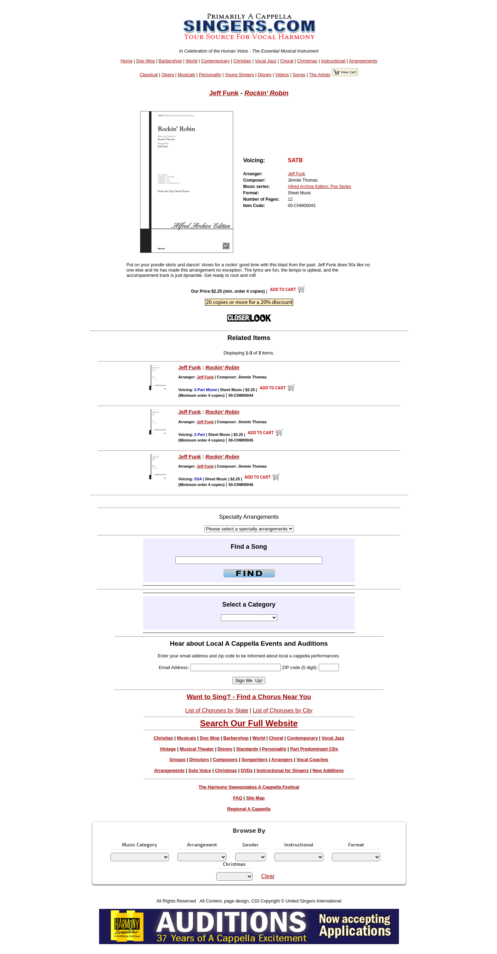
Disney (265, 74)
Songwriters (255, 759)
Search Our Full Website (249, 723)
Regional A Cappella (249, 809)
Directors (199, 759)
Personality (210, 74)
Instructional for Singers (282, 770)
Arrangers (282, 759)
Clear (267, 876)
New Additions (328, 770)
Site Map (255, 798)
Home (127, 60)
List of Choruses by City (283, 710)
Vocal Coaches (312, 759)
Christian (242, 60)
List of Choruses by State (216, 710)
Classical (149, 74)
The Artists (319, 74)
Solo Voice (199, 770)
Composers (225, 759)
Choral (286, 60)
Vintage (168, 749)
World (191, 60)
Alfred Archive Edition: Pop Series (319, 186)
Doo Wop (145, 60)
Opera (168, 74)
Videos (282, 74)
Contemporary (215, 60)
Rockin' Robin (266, 93)
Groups (177, 759)
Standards (247, 749)
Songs (299, 74)
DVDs (247, 770)
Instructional (333, 60)
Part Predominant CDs (314, 749)
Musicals (186, 74)
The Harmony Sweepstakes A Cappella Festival (249, 787)
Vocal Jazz (266, 60)
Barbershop (170, 60)
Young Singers (239, 74)
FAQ (237, 798)
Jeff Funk (223, 93)
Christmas (307, 60)
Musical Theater (197, 749)
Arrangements (363, 60)
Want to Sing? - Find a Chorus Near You (249, 696)
